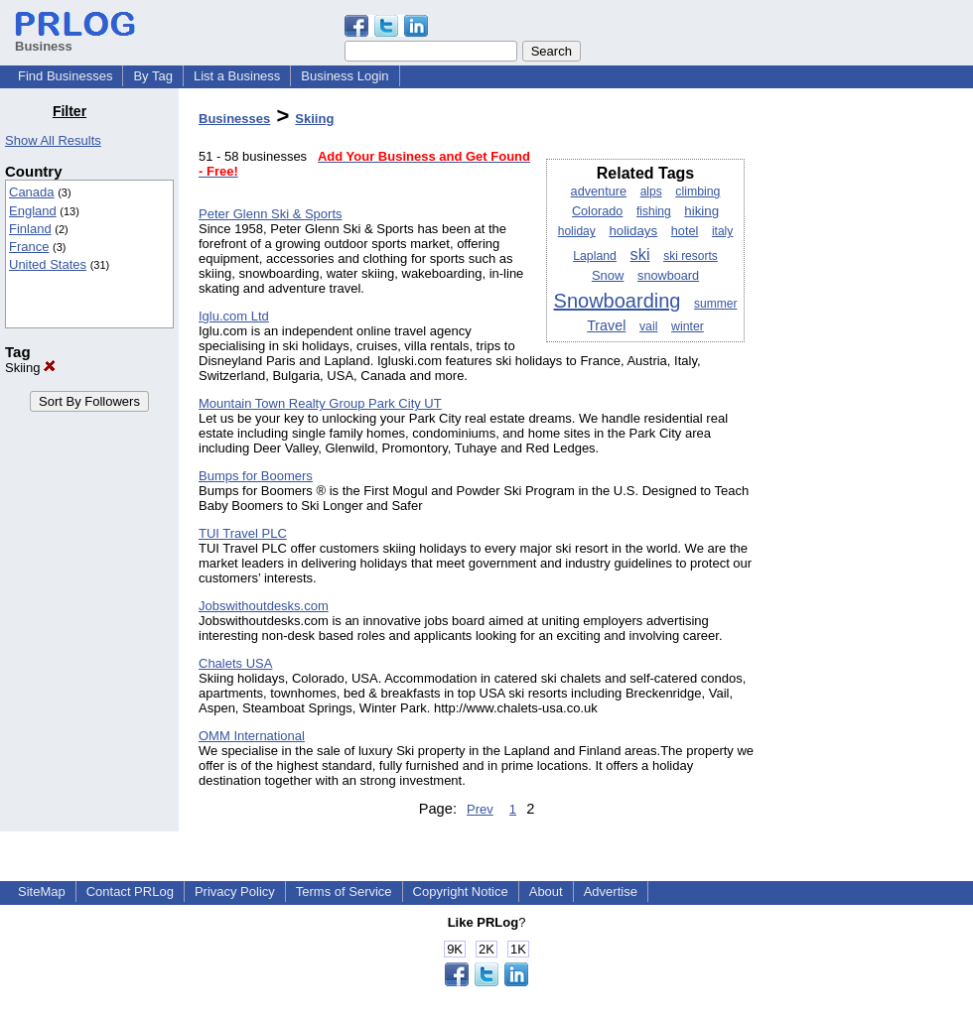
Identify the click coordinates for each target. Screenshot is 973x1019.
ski (640, 254)
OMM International (252, 735)
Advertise (610, 891)
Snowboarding (617, 301)
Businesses (234, 118)
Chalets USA (235, 663)
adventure (598, 191)
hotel (685, 231)
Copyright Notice (460, 891)
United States (47, 264)
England (33, 210)
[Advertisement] (871, 401)
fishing (653, 211)
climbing (697, 191)
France (29, 246)
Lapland (595, 256)
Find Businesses (65, 75)
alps (651, 191)
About (546, 891)
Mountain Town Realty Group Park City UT (320, 403)
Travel (606, 325)
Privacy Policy (235, 891)
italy (722, 231)
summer (715, 304)
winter (687, 326)
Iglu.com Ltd (234, 316)
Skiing (30, 367)
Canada (32, 192)
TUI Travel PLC (243, 533)
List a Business (237, 75)
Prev (480, 809)
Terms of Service (344, 891)
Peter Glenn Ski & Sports (271, 213)
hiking (701, 210)
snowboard (668, 276)
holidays (633, 230)
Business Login (344, 75)
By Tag (153, 75)
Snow (608, 275)
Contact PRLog (130, 891)
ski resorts (690, 256)
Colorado (598, 211)
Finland (30, 228)
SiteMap (42, 891)
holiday (577, 231)
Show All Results (53, 140)
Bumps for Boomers (256, 475)
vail (648, 326)
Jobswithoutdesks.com (264, 605)
